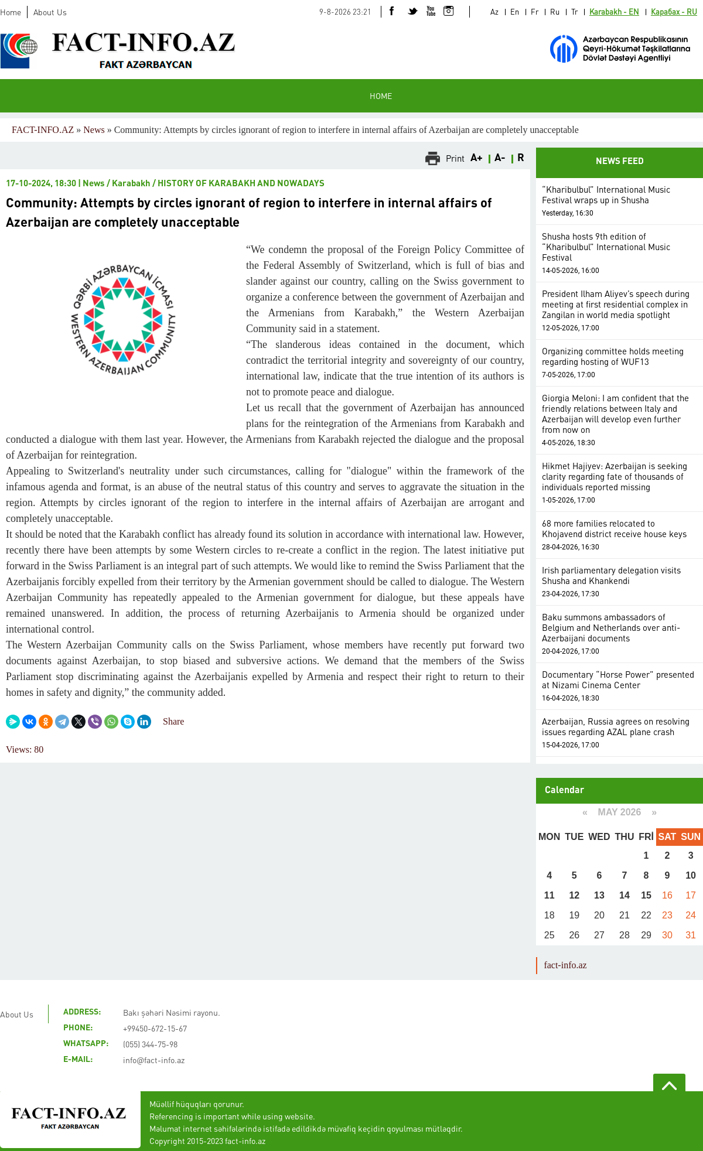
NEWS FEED (620, 162)
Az (494, 11)
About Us (50, 11)
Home (10, 11)
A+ (476, 158)
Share (173, 721)
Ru (554, 11)
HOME (381, 95)
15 (646, 895)
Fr (534, 11)
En (514, 11)
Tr (574, 11)
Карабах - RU (674, 11)
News (93, 130)
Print (455, 158)
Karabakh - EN (614, 11)
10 (690, 875)
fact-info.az (565, 965)
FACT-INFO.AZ (43, 130)
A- (500, 158)
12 (574, 895)
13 (599, 895)
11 (549, 895)
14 (624, 895)
